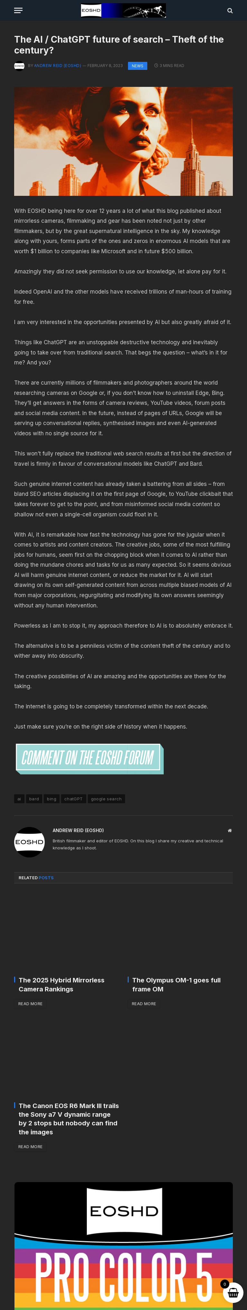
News (137, 65)
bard (34, 798)
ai (19, 798)
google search (106, 798)
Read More (30, 1003)
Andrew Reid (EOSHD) (57, 65)
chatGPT (73, 798)
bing (51, 798)
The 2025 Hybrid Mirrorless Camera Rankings (62, 984)
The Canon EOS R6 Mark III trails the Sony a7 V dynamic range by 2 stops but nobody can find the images (69, 1119)
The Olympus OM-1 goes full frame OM (176, 984)
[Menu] (18, 10)
